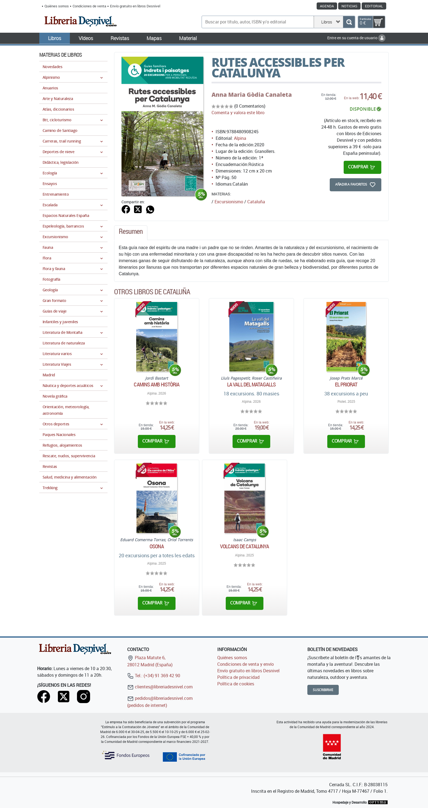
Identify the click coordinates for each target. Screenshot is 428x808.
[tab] (130, 232)
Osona (157, 546)
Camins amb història (156, 384)
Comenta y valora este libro (238, 113)
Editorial (374, 6)
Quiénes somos (56, 6)
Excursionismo (229, 202)
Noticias (349, 6)
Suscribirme (323, 690)
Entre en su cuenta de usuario (356, 37)
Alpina (240, 138)
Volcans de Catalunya (244, 546)
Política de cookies (235, 684)
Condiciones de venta (89, 6)
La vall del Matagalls (251, 384)
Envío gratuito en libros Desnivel (135, 6)
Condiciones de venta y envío (245, 664)
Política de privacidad (238, 677)
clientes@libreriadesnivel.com (160, 687)
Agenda (327, 6)
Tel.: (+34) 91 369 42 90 (153, 676)
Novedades (52, 66)
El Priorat (346, 384)
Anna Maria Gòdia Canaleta (252, 94)
